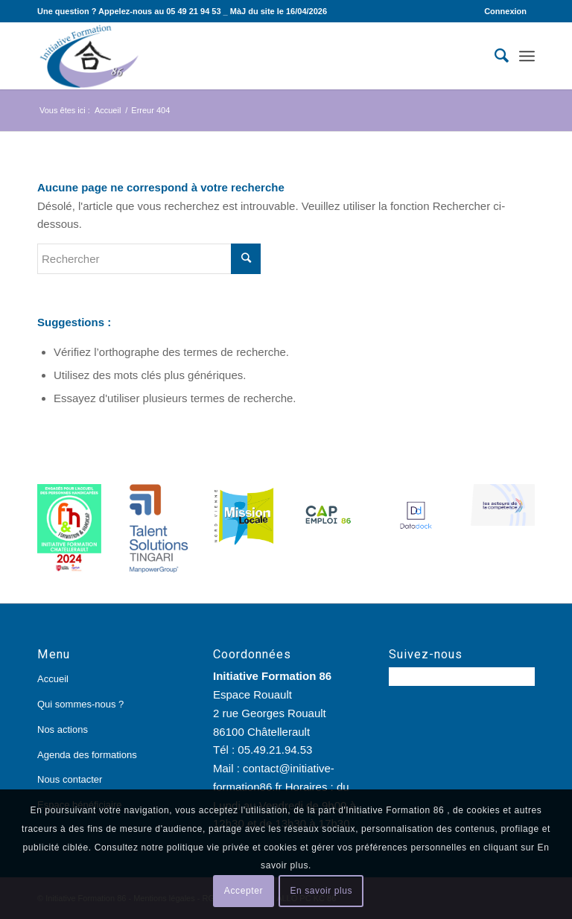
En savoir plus (321, 890)
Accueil (53, 678)
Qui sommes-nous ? (80, 704)
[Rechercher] (494, 55)
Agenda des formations (87, 754)
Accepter (243, 890)
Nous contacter (69, 779)
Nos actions (62, 729)
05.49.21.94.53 (275, 749)
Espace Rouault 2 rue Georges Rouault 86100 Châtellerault (269, 713)
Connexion (505, 11)
